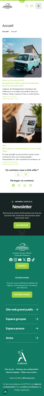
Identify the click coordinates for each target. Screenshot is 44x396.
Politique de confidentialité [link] (27, 369)
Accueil (5, 31)
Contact (22, 266)
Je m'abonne (22, 225)
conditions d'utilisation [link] (29, 387)
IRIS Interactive (28, 378)
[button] (22, 1)
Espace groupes (16, 319)
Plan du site (9, 369)
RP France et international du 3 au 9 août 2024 (21, 150)
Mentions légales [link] (12, 372)
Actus (9, 338)
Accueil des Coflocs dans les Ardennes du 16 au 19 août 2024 (20, 84)
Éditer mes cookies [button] (28, 372)
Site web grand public (19, 309)
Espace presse (15, 328)
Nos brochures (22, 294)
